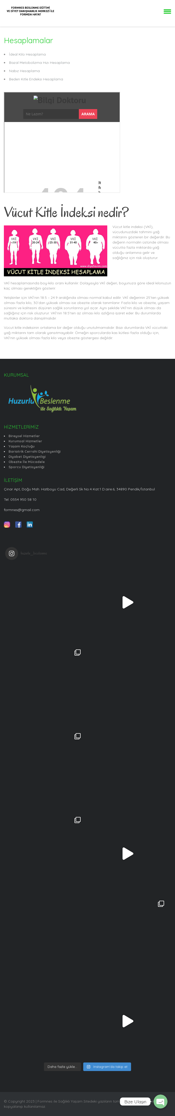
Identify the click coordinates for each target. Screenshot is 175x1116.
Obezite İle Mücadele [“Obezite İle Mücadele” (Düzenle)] (27, 462)
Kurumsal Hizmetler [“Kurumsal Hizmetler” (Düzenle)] (25, 441)
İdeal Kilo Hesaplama (27, 54)
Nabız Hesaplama (24, 71)
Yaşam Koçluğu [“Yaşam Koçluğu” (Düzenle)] (22, 446)
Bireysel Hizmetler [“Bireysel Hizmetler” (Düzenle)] (24, 436)
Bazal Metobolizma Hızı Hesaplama (39, 62)
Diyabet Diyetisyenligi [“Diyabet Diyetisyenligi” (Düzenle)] (27, 456)
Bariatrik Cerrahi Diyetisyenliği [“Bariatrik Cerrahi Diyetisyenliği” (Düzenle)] (34, 451)
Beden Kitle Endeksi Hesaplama (36, 79)
